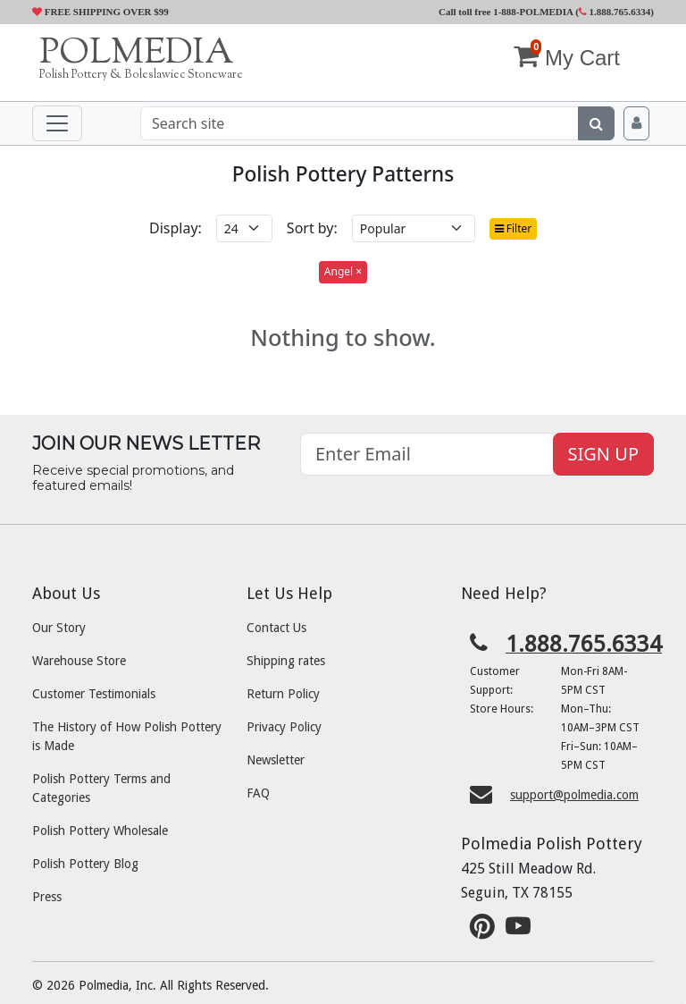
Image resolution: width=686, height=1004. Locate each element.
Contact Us (276, 627)
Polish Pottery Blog (85, 863)
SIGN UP (603, 454)
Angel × (343, 271)
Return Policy (283, 694)
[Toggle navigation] (57, 123)
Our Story (59, 627)
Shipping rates (286, 661)
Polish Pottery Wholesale (100, 830)
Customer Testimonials (93, 694)
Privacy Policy (284, 727)
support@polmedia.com (574, 795)
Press (47, 897)
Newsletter (276, 760)
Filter (513, 228)
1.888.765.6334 (615, 11)
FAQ (258, 793)
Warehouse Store (79, 661)
